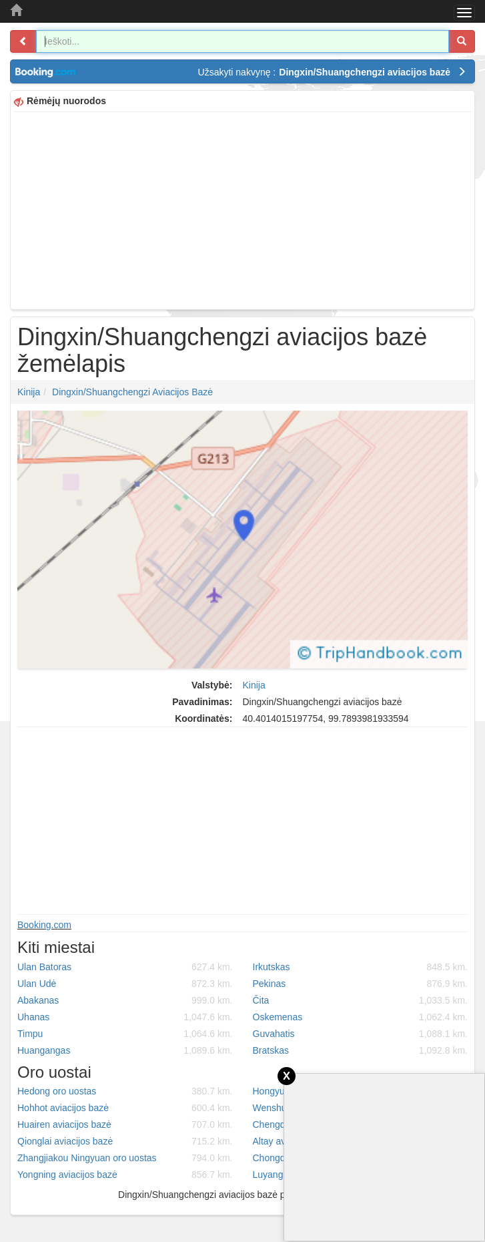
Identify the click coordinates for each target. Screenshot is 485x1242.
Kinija (28, 392)
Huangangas (125, 1050)
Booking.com (44, 924)
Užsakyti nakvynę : (332, 72)
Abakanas (125, 1000)
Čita (360, 1000)
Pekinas (360, 983)
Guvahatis (360, 1033)
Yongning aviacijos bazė (125, 1174)
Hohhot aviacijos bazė (125, 1107)
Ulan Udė (125, 983)
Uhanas (125, 1017)
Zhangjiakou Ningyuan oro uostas (125, 1158)
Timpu (125, 1033)
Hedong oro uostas (125, 1091)
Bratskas (360, 1050)
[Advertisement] (242, 209)
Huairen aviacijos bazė (125, 1124)
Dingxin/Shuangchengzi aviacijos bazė (132, 392)
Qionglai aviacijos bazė (125, 1141)
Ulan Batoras (125, 967)
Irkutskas (360, 967)
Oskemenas (360, 1017)
